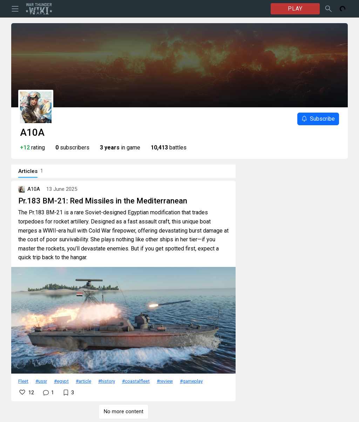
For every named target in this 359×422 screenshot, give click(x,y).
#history (106, 381)
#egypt (61, 381)
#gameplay (191, 381)
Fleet (23, 381)
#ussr (41, 381)
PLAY (295, 8)
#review (165, 381)
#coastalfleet (136, 381)
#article (83, 381)
